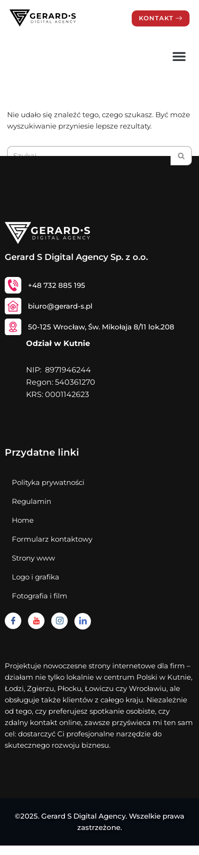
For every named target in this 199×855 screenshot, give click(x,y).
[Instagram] (59, 621)
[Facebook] (13, 621)
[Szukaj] (181, 155)
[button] (179, 56)
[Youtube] (36, 621)
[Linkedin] (82, 621)
